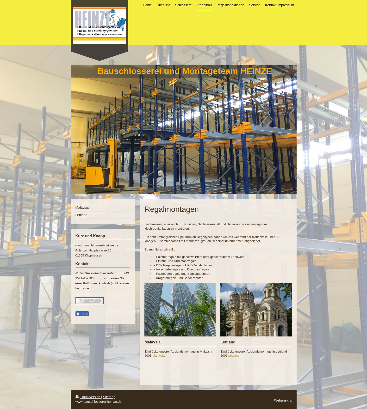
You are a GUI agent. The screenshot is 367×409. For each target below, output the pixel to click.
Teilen (82, 314)
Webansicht (283, 400)
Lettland (233, 355)
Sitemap (109, 397)
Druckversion (88, 397)
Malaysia (158, 355)
